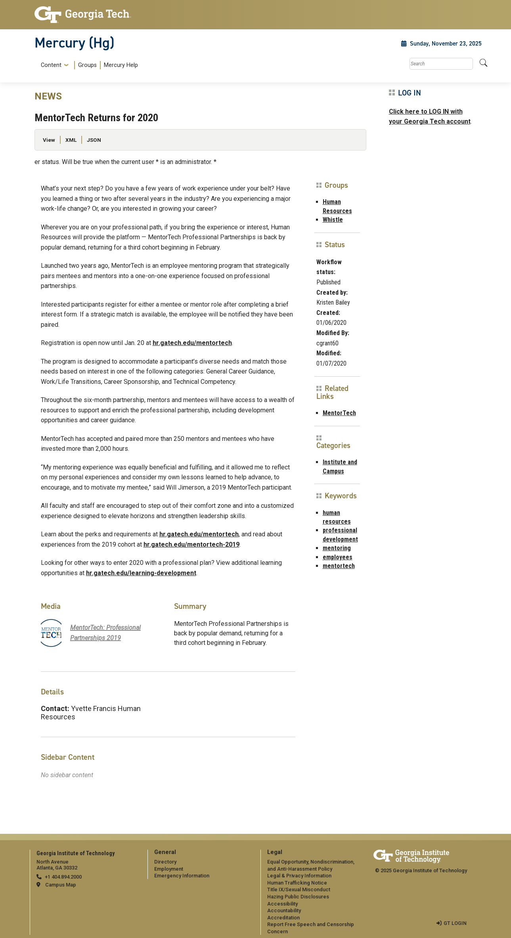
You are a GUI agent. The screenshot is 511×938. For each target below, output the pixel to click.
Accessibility (282, 904)
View (49, 140)
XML (71, 140)
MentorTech (339, 413)
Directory (165, 862)
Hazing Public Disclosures (298, 897)
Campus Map (60, 885)
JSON (94, 140)
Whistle (333, 219)
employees (337, 557)
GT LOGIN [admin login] (455, 923)
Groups (87, 65)
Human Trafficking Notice (297, 883)
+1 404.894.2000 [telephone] (63, 877)
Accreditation (283, 918)
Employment (168, 869)
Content (51, 65)
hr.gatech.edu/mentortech (192, 343)
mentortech (339, 566)
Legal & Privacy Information (299, 876)
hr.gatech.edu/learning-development (141, 573)
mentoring (337, 548)
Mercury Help (121, 65)
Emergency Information (181, 876)
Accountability (284, 910)
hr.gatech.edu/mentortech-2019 (191, 544)
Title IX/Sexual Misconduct (298, 889)
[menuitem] (87, 65)
